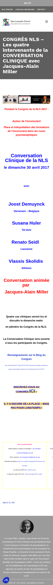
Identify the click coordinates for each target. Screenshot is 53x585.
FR (29, 3)
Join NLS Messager (24, 9)
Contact (41, 9)
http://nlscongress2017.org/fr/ (34, 474)
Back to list (9, 502)
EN (25, 3)
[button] (6, 580)
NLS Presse (7, 9)
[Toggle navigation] (47, 22)
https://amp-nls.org (29, 470)
